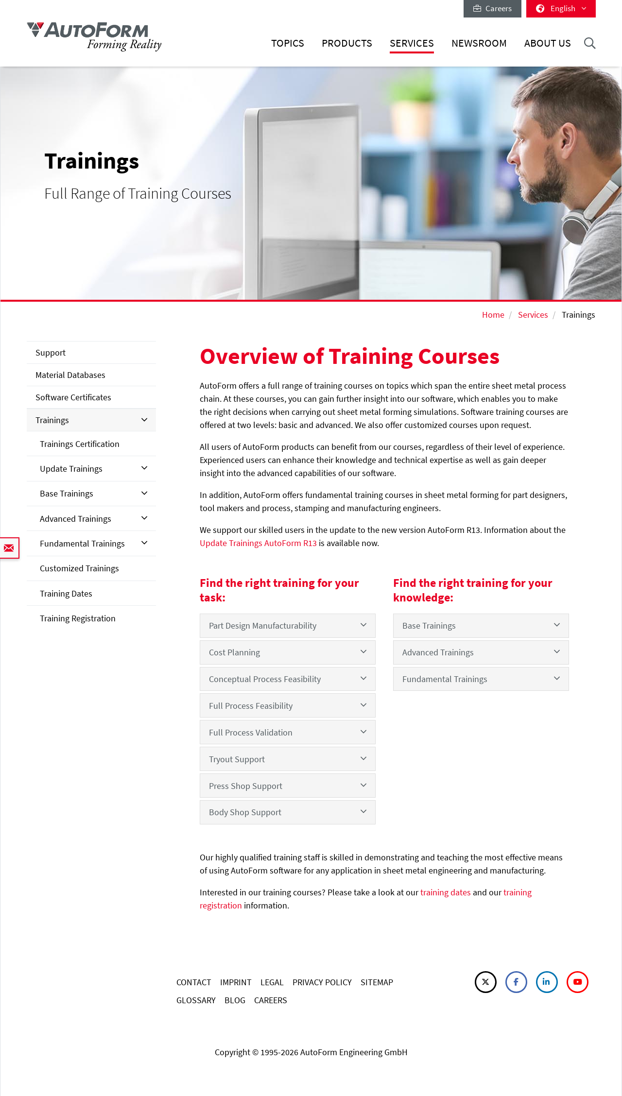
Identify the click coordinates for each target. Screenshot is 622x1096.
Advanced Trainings (75, 518)
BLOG (235, 1000)
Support (50, 352)
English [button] (561, 8)
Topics (287, 43)
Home (493, 314)
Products (347, 43)
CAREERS (270, 1000)
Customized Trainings (79, 568)
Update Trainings (71, 468)
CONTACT (193, 982)
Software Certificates (73, 397)
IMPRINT (236, 982)
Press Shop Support (287, 785)
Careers (492, 8)
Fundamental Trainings (82, 543)
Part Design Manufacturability (287, 625)
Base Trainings (66, 493)
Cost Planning (287, 652)
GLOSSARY (196, 1000)
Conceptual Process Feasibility (287, 678)
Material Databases (70, 374)
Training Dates (66, 593)
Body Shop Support (287, 811)
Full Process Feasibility (287, 705)
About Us (547, 43)
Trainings (52, 420)
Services (412, 43)
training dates (445, 892)
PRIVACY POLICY (322, 982)
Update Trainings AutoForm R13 (258, 542)
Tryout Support (287, 759)
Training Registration (78, 618)
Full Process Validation (287, 732)
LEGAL (272, 982)
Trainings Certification (80, 443)
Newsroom (479, 43)
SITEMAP (377, 982)
